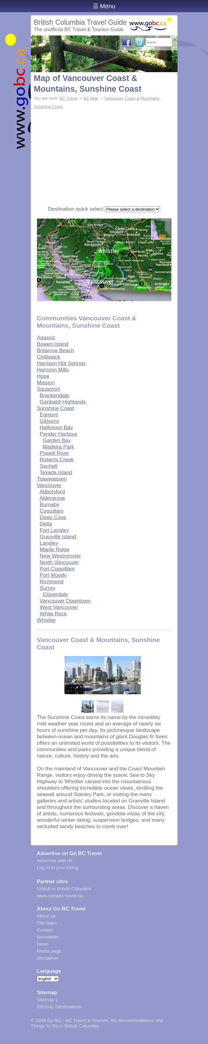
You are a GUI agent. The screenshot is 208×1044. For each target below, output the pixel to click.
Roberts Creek (57, 459)
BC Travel (68, 98)
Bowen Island (53, 344)
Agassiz (46, 337)
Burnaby (49, 504)
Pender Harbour (58, 434)
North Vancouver (59, 562)
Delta (46, 524)
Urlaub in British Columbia (64, 888)
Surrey (47, 588)
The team (47, 922)
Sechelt (48, 466)
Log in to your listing (58, 867)
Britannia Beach (55, 350)
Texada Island (56, 472)
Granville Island (58, 536)
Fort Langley (54, 530)
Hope (43, 376)
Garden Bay (57, 440)
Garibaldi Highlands (63, 402)
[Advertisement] (104, 157)
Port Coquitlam (57, 569)
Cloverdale (55, 594)
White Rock (53, 614)
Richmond (52, 581)
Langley (49, 543)
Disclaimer (48, 958)
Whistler (46, 620)
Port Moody (53, 575)
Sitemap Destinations (59, 1006)
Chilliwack (48, 357)
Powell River (54, 453)
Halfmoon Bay (56, 427)
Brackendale (54, 395)
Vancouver (49, 485)
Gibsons (49, 421)
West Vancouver (59, 607)
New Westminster (60, 556)
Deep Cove (53, 517)
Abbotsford (52, 492)
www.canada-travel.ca (60, 895)
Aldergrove (52, 498)
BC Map (90, 98)
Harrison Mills (53, 370)
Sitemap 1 (47, 999)
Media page (49, 951)
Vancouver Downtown (65, 601)
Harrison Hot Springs (61, 363)
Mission (46, 382)
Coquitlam (52, 511)
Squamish (48, 389)
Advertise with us (54, 860)
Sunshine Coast (55, 408)
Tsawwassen (52, 479)
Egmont (49, 414)
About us (46, 915)
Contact (45, 929)
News (43, 943)
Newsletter (48, 936)
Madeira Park (58, 447)
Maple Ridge (54, 549)
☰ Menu (104, 6)
